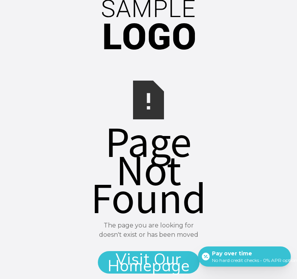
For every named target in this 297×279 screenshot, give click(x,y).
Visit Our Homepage (149, 262)
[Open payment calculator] (244, 256)
